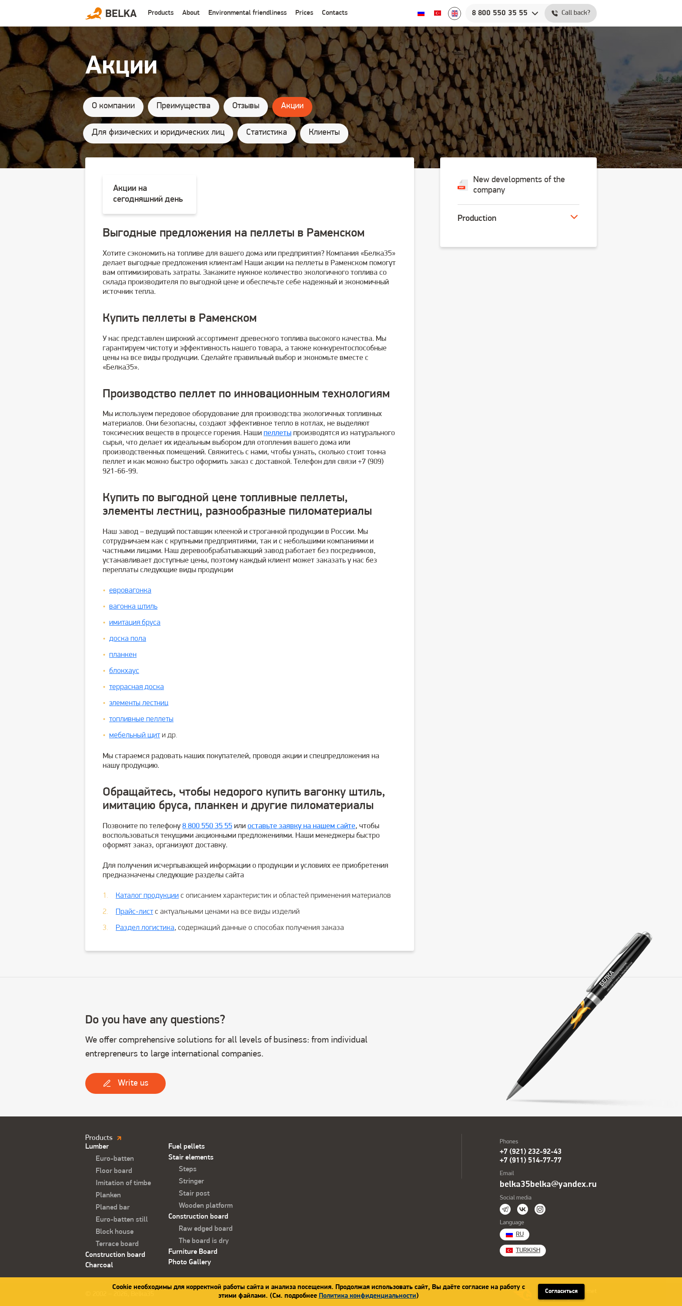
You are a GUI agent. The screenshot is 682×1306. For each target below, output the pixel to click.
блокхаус (124, 671)
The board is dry (204, 1241)
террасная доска (136, 687)
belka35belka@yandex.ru (548, 1184)
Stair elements (191, 1157)
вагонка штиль (133, 607)
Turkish (437, 13)
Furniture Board (192, 1252)
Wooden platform (206, 1205)
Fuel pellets (186, 1146)
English (454, 13)
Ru (421, 13)
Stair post (194, 1193)
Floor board (114, 1171)
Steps (188, 1169)
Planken (108, 1195)
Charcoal (99, 1265)
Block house (115, 1232)
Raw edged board (206, 1229)
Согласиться (561, 1291)
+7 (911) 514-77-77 (531, 1160)
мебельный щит (134, 735)
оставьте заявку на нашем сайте (301, 826)
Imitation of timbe (123, 1183)
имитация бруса (134, 623)
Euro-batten (115, 1159)
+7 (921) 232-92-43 (531, 1152)
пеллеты (277, 433)
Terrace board (117, 1244)
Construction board (115, 1255)
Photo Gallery (189, 1262)
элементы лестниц (138, 703)
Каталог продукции (147, 896)
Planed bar (113, 1207)
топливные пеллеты (141, 719)
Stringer (191, 1181)
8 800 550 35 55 (207, 826)
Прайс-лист (134, 912)
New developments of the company (511, 185)
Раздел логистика (145, 928)
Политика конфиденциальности (367, 1296)
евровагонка (130, 590)
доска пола (127, 639)
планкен (123, 655)
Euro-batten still (122, 1219)
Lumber (97, 1146)
